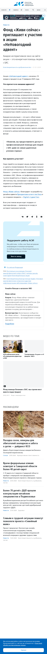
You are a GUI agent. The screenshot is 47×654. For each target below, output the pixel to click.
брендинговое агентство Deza (29, 194)
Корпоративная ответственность (28, 455)
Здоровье (21, 510)
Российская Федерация (15, 267)
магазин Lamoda (31, 273)
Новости (6, 25)
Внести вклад (16, 256)
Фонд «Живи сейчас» (11, 192)
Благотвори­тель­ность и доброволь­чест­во (17, 67)
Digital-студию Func (31, 197)
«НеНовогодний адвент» (19, 76)
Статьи (5, 455)
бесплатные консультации (16, 271)
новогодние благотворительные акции (16, 276)
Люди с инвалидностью (18, 395)
